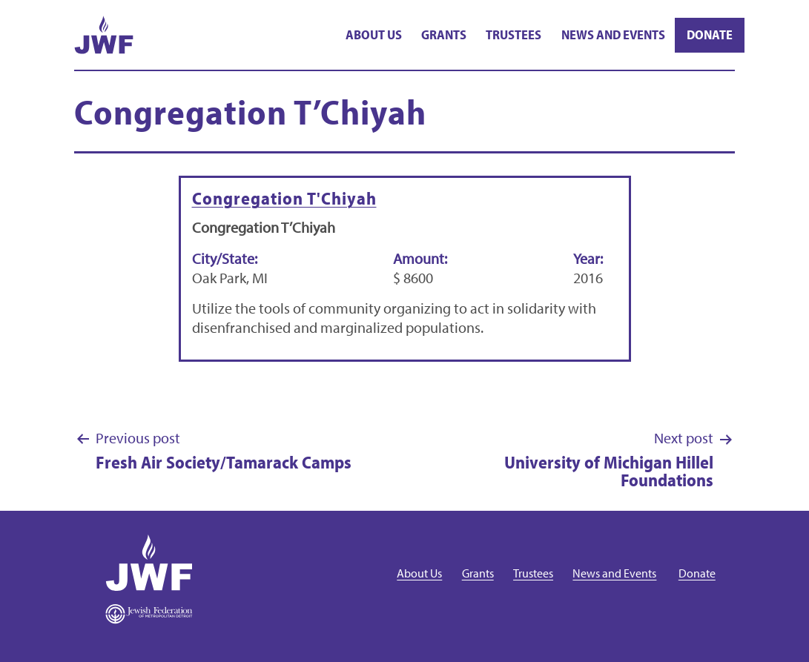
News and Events (613, 34)
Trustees (513, 34)
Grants (443, 34)
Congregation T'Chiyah (284, 198)
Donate (710, 34)
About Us (374, 34)
